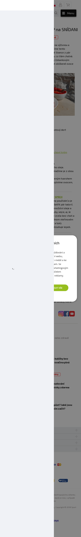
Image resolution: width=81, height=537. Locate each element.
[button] (29, 295)
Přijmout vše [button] (54, 287)
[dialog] (40, 268)
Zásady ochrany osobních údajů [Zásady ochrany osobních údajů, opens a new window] (30, 279)
